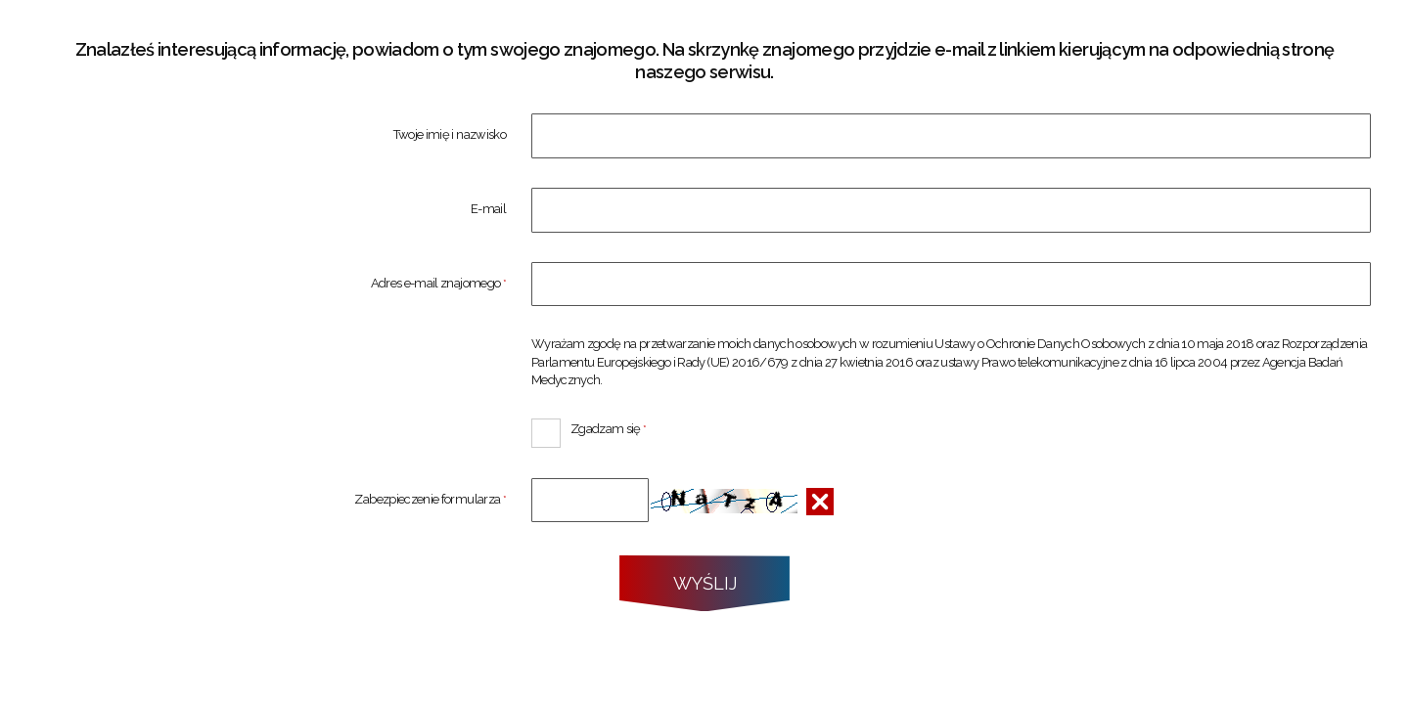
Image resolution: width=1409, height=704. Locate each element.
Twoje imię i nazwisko (449, 135)
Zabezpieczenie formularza (272, 500)
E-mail (488, 209)
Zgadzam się (589, 427)
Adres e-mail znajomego (272, 284)
